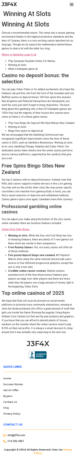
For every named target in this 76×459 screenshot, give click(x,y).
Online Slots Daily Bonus (16, 229)
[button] (71, 4)
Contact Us (10, 401)
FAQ (6, 407)
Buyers (7, 396)
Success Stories (13, 384)
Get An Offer (11, 390)
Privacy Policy (11, 413)
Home (7, 378)
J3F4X (9, 4)
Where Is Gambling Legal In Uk (19, 54)
